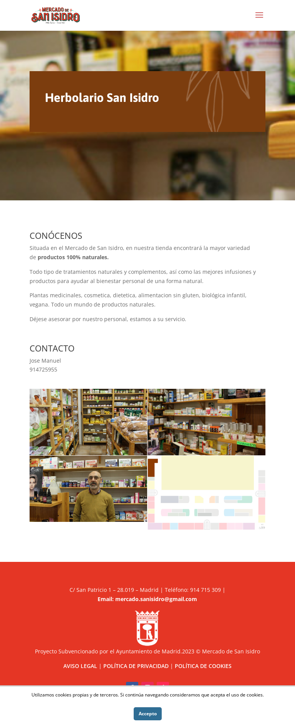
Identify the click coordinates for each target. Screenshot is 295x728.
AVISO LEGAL (80, 666)
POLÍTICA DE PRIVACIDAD (136, 666)
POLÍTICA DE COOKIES (203, 666)
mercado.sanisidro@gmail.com (156, 599)
